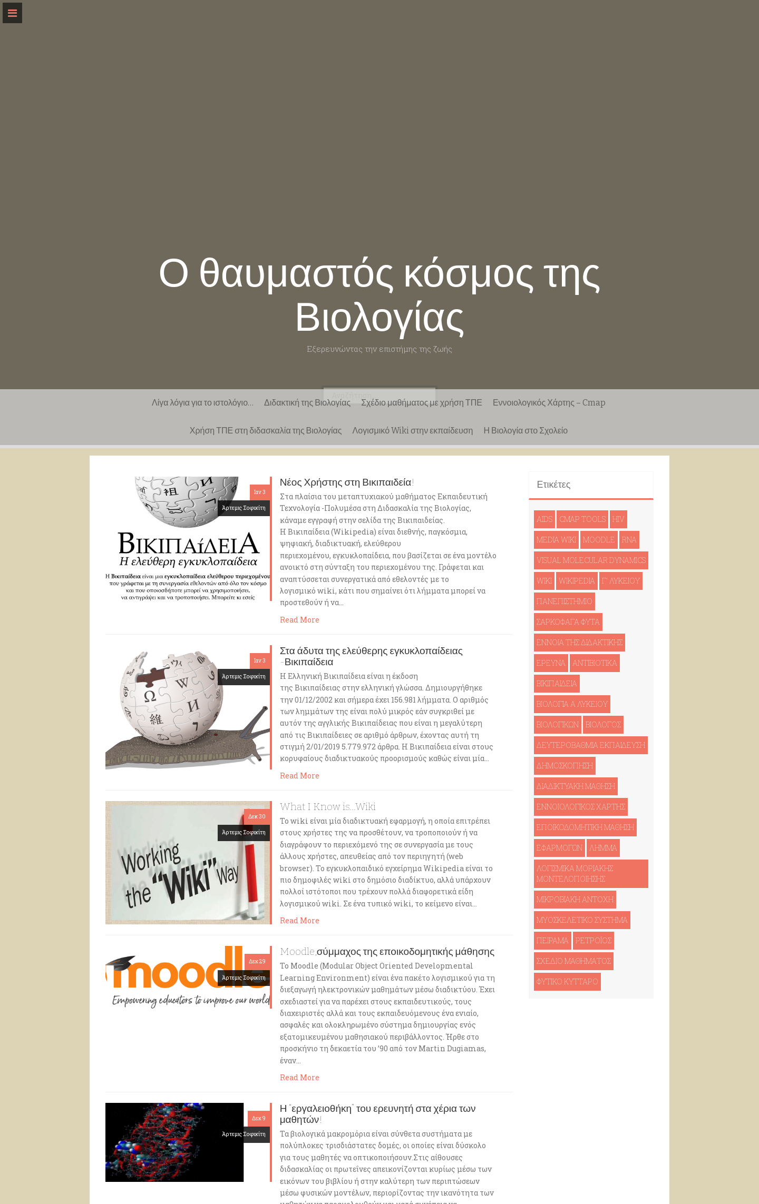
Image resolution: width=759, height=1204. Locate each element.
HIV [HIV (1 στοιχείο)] (618, 519)
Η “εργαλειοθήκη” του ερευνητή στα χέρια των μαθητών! (378, 1114)
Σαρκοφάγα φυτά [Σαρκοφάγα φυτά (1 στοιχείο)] (568, 622)
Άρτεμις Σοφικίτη (244, 508)
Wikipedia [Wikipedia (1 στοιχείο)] (577, 581)
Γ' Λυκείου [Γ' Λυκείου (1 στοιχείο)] (621, 581)
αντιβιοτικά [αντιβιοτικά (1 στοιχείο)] (594, 663)
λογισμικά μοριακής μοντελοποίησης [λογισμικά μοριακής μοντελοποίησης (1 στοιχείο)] (575, 873)
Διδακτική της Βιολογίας (307, 403)
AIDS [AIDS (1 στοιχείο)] (544, 519)
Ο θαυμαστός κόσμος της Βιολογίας (379, 295)
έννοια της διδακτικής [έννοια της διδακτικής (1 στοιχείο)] (579, 642)
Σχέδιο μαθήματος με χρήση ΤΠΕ (421, 403)
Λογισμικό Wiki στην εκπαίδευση (413, 431)
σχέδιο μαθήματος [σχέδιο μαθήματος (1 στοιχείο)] (574, 961)
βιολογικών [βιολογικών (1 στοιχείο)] (558, 724)
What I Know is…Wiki (328, 807)
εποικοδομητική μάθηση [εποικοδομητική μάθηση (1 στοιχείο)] (585, 827)
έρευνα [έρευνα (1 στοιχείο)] (551, 663)
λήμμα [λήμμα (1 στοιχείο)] (603, 848)
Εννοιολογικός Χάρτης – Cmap (549, 403)
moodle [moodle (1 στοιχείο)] (599, 540)
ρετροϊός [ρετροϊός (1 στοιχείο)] (593, 940)
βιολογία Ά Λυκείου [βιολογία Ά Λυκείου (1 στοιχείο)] (572, 704)
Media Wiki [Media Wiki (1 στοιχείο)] (556, 540)
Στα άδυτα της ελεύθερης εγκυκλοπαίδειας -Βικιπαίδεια (371, 656)
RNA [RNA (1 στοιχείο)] (629, 540)
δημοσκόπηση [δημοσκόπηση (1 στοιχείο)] (565, 766)
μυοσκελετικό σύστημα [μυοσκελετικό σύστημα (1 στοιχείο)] (582, 920)
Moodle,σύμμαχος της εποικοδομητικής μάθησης (387, 951)
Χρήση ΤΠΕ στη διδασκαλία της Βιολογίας (266, 431)
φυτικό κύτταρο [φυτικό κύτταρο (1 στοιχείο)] (567, 981)
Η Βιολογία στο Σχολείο (525, 431)
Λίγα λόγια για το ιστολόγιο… (203, 403)
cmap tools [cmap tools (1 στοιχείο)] (582, 519)
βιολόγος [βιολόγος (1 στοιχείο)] (603, 724)
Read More (299, 620)
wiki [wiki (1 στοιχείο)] (544, 581)
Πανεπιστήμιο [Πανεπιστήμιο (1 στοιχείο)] (564, 601)
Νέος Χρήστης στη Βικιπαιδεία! (347, 482)
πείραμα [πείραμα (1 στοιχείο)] (553, 940)
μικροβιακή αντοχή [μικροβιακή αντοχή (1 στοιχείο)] (575, 899)
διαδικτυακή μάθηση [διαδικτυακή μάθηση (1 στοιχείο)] (576, 786)
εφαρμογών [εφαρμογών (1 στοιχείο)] (559, 848)
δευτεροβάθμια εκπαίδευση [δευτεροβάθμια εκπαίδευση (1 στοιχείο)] (591, 745)
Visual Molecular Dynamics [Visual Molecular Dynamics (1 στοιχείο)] (591, 560)
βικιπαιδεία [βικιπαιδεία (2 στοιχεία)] (557, 683)
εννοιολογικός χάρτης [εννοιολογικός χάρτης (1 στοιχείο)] (581, 807)
